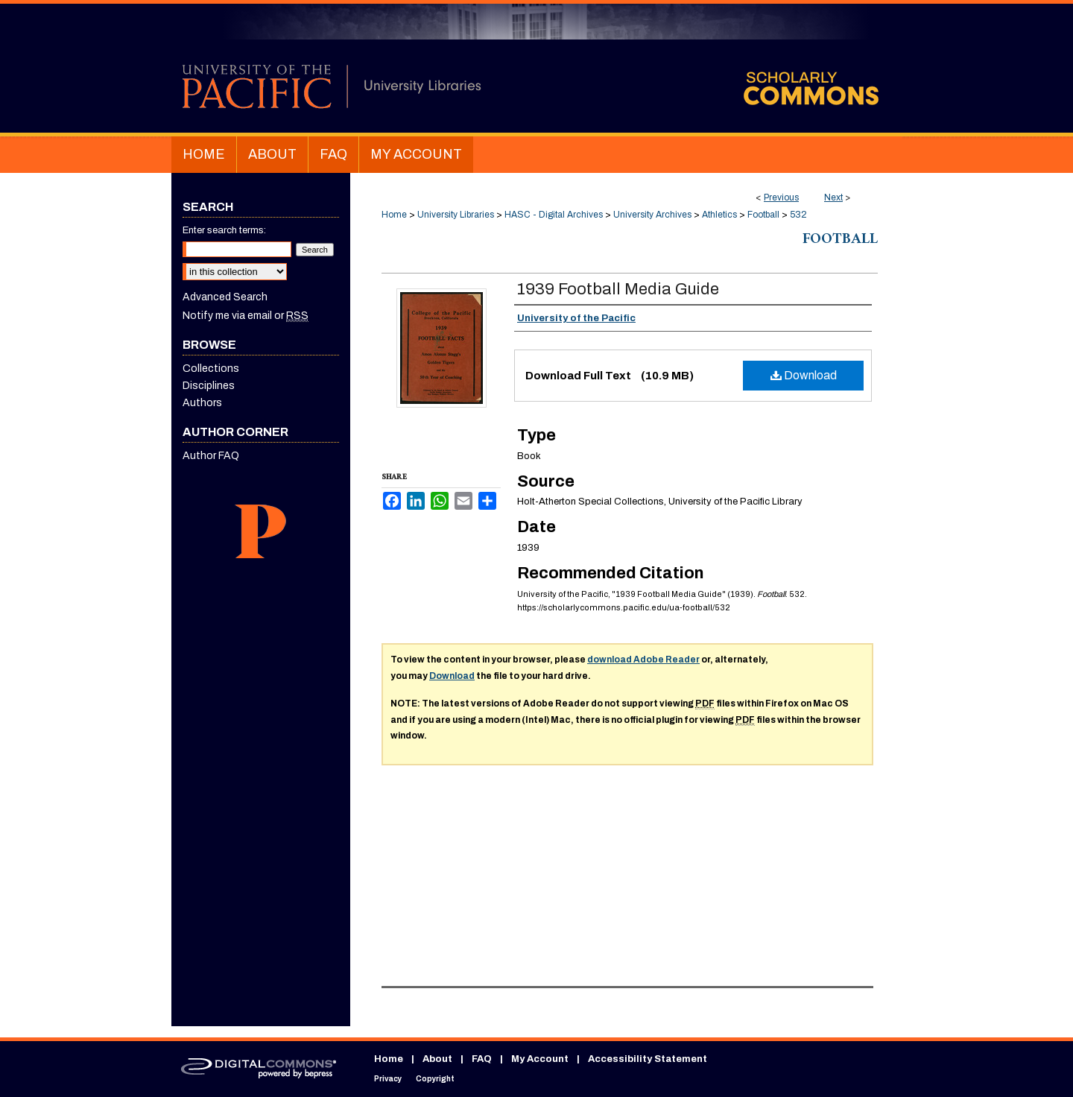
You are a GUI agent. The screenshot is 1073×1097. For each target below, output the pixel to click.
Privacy (388, 1079)
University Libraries (455, 214)
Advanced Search (225, 297)
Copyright (435, 1079)
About (437, 1059)
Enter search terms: (224, 230)
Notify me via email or (245, 315)
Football (763, 214)
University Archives (652, 214)
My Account (540, 1059)
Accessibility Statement (647, 1059)
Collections (211, 368)
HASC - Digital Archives (553, 214)
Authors (202, 402)
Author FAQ (211, 455)
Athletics (719, 214)
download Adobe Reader (643, 659)
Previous (781, 197)
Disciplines (209, 385)
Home (394, 214)
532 (798, 214)
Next (833, 197)
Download (803, 375)
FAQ (482, 1059)
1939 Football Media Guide (618, 289)
